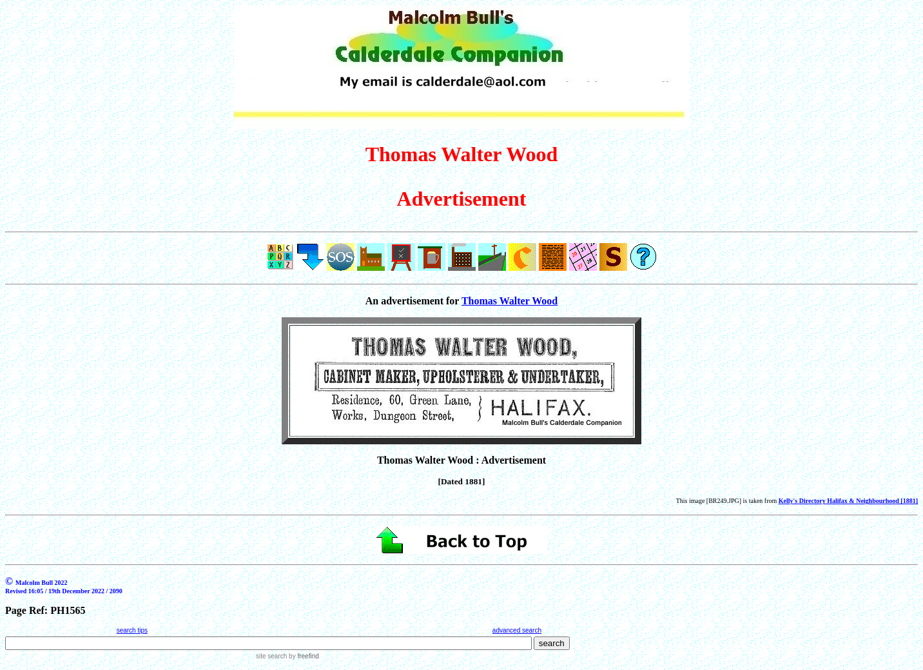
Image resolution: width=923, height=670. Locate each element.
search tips (132, 630)
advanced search (516, 630)
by (302, 656)
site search (271, 656)
